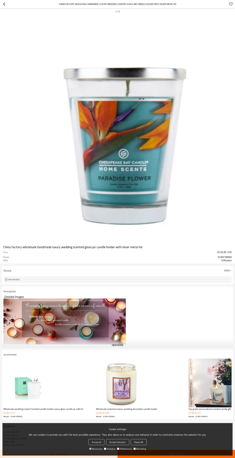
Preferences (124, 448)
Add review (14, 279)
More (227, 270)
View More (117, 345)
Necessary (95, 448)
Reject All (138, 442)
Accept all (96, 442)
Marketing (139, 448)
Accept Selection (118, 442)
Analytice (109, 448)
